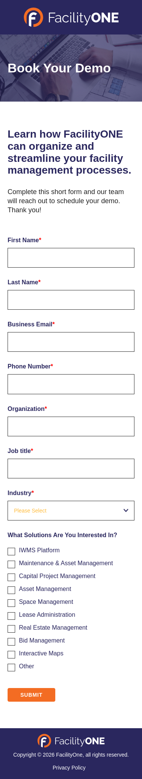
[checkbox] (71, 607)
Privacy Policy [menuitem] (69, 768)
